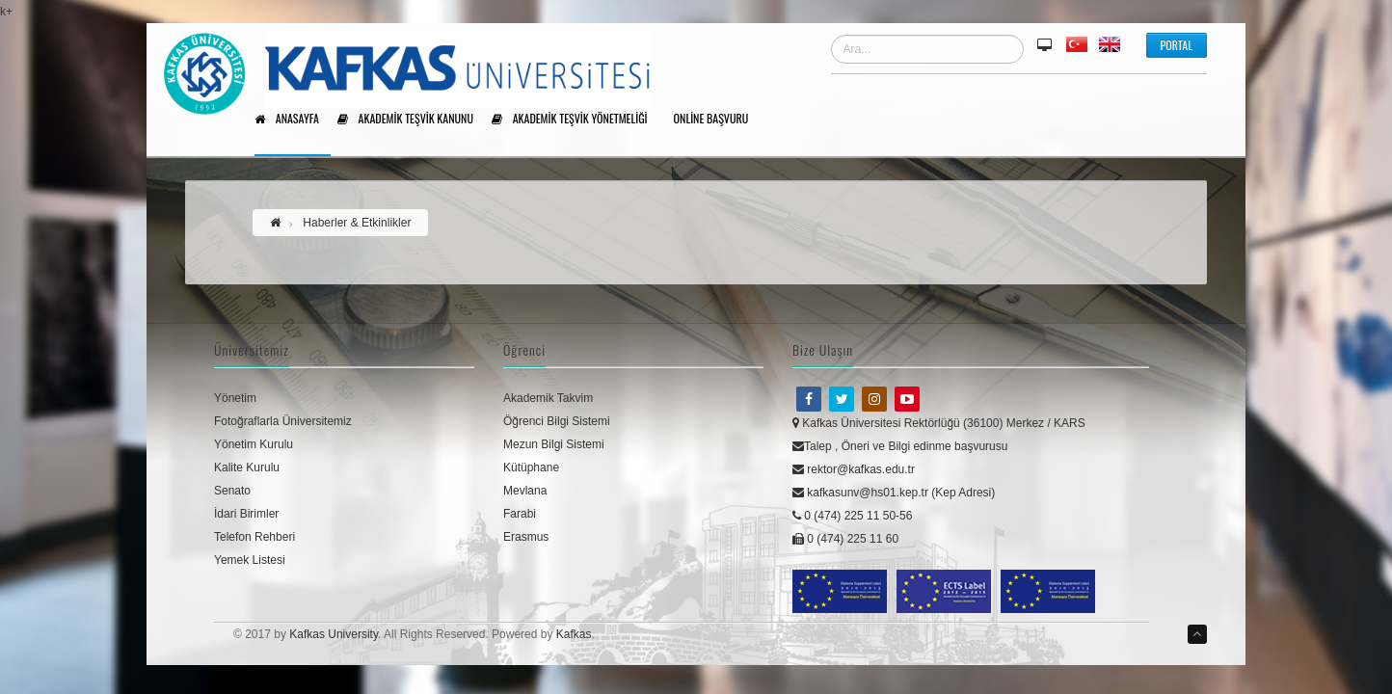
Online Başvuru (718, 119)
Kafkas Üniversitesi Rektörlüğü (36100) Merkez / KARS (938, 423)
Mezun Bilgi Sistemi (553, 444)
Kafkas (574, 634)
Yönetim (235, 398)
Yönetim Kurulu (253, 444)
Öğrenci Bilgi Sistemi (556, 421)
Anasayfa (293, 119)
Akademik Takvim (548, 398)
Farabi (519, 513)
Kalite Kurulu (247, 467)
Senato (232, 490)
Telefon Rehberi (254, 537)
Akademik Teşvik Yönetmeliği (576, 119)
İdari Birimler (246, 513)
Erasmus (526, 537)
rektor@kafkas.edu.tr (853, 469)
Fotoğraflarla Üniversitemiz (283, 421)
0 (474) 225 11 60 (845, 539)
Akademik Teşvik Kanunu (412, 119)
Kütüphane (531, 467)
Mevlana (525, 490)
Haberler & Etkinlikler (357, 222)
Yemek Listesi (249, 560)
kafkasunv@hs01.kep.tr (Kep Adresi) (893, 492)
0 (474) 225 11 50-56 (852, 515)
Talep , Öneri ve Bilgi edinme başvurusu (899, 446)
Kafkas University (333, 634)
